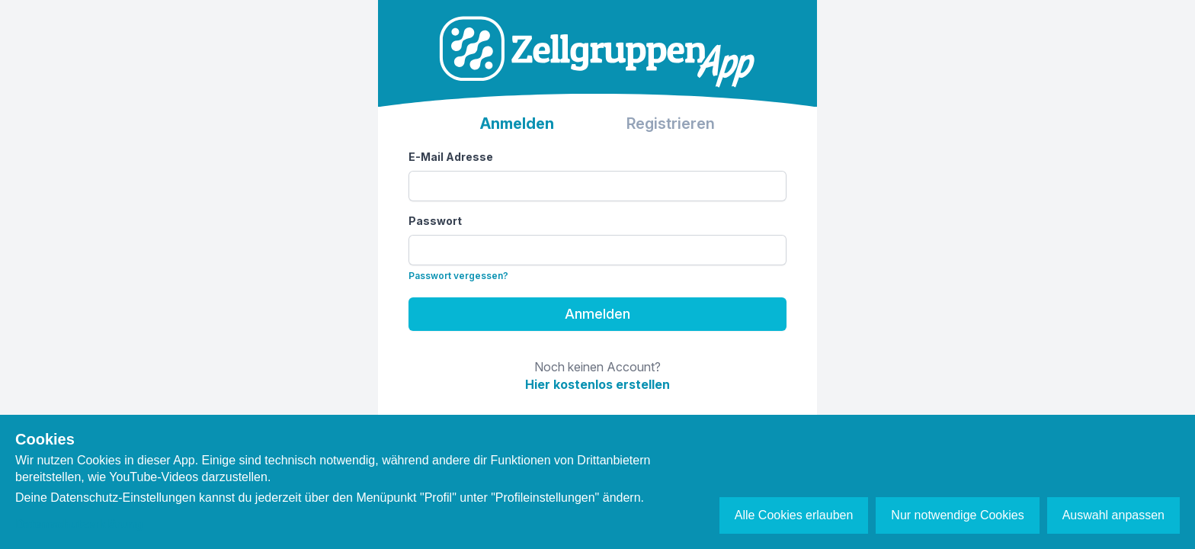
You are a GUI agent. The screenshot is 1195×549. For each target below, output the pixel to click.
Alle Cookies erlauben (794, 515)
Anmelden (597, 314)
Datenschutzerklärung (79, 524)
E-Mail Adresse (450, 156)
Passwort (435, 220)
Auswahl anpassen (1113, 515)
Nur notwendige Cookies (957, 515)
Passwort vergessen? (458, 275)
